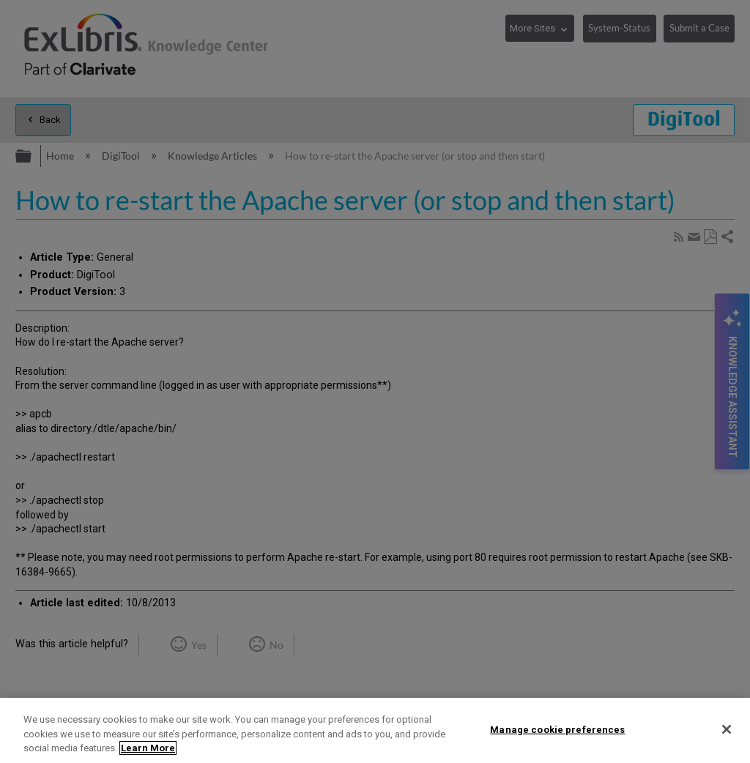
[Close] (726, 729)
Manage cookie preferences (557, 728)
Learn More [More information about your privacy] (148, 747)
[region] (375, 730)
